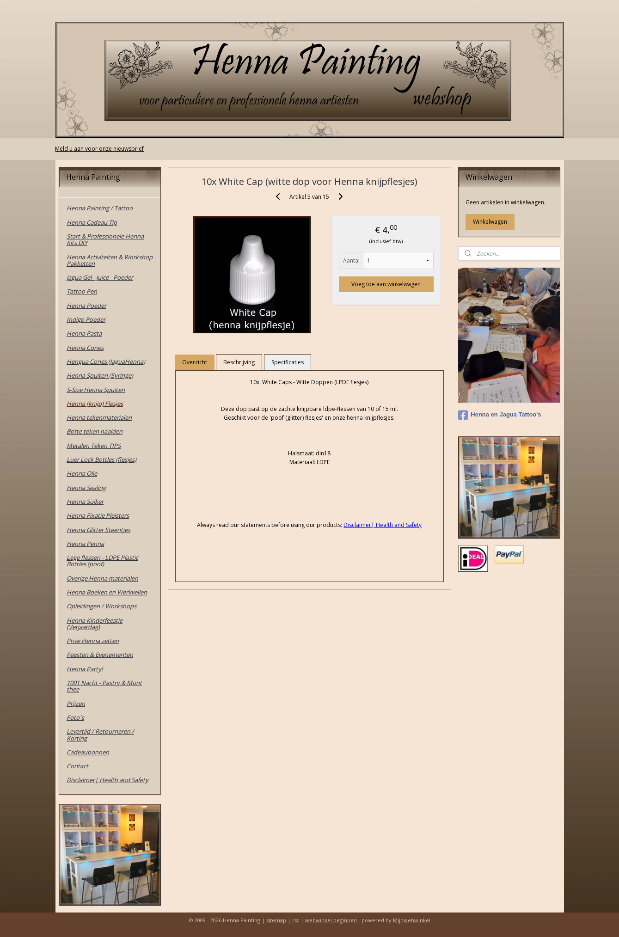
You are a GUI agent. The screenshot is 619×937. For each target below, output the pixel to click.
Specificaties (288, 362)
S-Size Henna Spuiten (96, 390)
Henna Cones (85, 347)
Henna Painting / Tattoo (100, 208)
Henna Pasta (84, 333)
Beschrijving (239, 362)
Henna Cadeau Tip (92, 222)
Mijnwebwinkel (411, 920)
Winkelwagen (490, 222)
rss (295, 920)
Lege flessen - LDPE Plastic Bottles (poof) (102, 560)
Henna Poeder (86, 305)
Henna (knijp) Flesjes (95, 403)
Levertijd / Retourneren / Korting (100, 734)
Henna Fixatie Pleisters (98, 515)
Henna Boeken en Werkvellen (107, 592)
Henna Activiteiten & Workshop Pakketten (110, 260)
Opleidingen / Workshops (101, 606)
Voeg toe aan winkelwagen (386, 284)
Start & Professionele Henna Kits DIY (105, 239)
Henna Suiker (85, 501)
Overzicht (195, 362)
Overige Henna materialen (102, 578)
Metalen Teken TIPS (94, 445)
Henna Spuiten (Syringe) (100, 375)
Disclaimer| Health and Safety (107, 780)
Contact (77, 766)
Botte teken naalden (95, 431)
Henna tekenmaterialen (99, 417)
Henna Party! (85, 669)
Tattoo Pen (82, 291)
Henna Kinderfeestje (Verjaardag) (95, 623)
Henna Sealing (86, 488)
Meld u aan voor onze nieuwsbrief (99, 149)
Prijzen (76, 703)
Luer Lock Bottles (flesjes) (101, 459)
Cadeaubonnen (88, 752)
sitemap (276, 920)
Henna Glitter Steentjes (98, 530)
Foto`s (75, 717)
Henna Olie (82, 473)
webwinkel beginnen (331, 920)
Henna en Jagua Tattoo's (499, 415)
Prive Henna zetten (93, 641)
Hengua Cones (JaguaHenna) (106, 361)
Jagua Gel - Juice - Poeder (100, 277)
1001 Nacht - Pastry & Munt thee (104, 686)
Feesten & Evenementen (100, 654)
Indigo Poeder (86, 319)
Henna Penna (85, 543)
